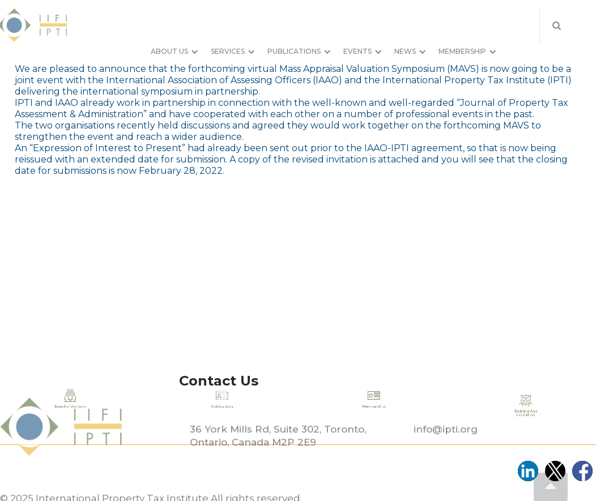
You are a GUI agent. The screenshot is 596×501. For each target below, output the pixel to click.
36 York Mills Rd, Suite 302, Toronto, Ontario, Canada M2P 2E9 (278, 454)
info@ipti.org (446, 447)
